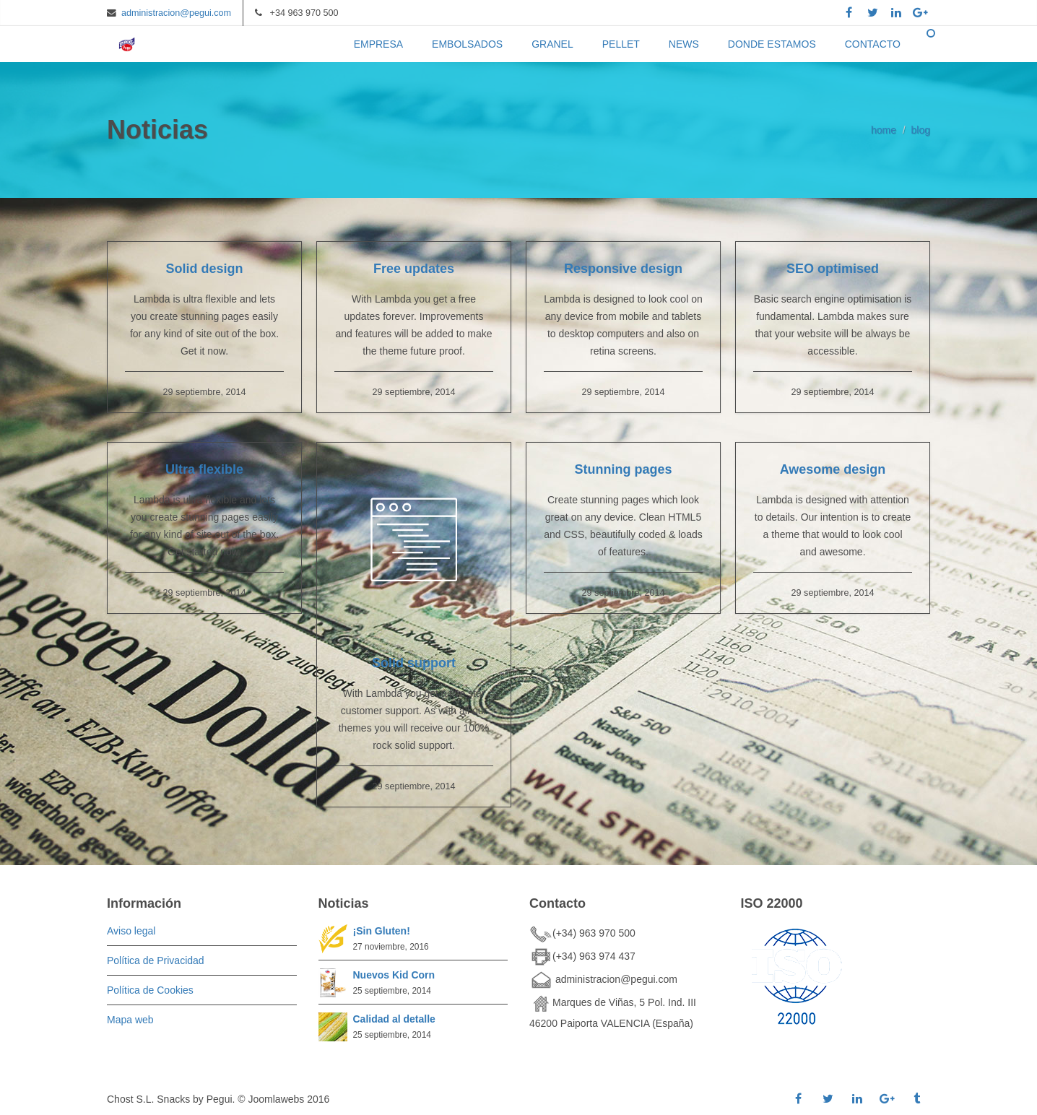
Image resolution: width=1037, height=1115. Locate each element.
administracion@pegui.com (176, 13)
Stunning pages (623, 469)
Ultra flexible (204, 469)
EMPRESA (378, 44)
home (883, 130)
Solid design (204, 268)
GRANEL (552, 44)
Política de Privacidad (155, 960)
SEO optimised (832, 268)
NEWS (684, 44)
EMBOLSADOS (467, 44)
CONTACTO (873, 44)
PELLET (621, 44)
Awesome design (833, 469)
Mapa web (130, 1019)
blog (920, 130)
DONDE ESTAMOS (772, 44)
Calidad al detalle (394, 1019)
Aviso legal (131, 931)
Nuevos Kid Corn (394, 975)
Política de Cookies (150, 990)
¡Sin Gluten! (381, 931)
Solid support (414, 663)
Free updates (413, 268)
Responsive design (623, 268)
